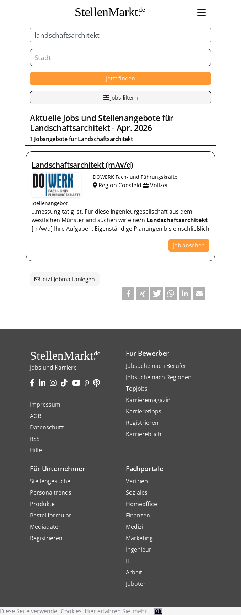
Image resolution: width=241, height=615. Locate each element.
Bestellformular (50, 515)
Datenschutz (47, 427)
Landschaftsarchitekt (70, 128)
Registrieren (142, 423)
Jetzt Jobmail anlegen (64, 279)
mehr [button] (140, 611)
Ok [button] (158, 611)
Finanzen (138, 515)
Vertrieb (137, 481)
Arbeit (134, 572)
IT (128, 561)
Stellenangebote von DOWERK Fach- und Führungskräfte (56, 184)
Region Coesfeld (118, 185)
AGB (35, 416)
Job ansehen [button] (189, 245)
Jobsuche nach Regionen (159, 377)
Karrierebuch (143, 434)
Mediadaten (46, 527)
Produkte (42, 504)
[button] (128, 293)
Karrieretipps (143, 411)
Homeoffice (141, 504)
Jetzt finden (120, 78)
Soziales (137, 492)
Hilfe (36, 450)
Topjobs (137, 388)
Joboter (136, 584)
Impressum (45, 404)
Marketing (139, 538)
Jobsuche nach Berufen (157, 366)
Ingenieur (138, 549)
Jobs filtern (120, 97)
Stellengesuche (50, 481)
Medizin (136, 527)
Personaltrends (50, 492)
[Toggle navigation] (201, 12)
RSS (35, 439)
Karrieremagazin (148, 400)
